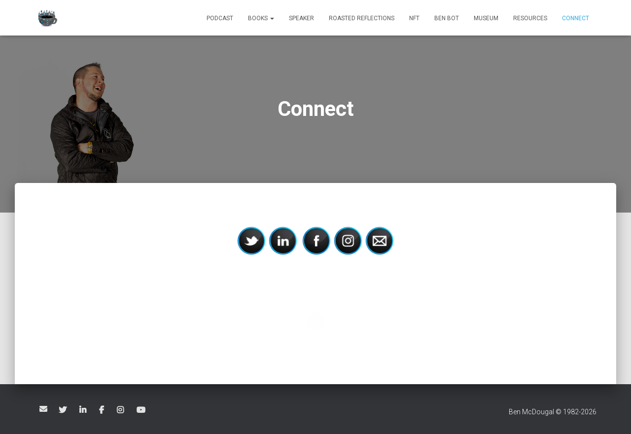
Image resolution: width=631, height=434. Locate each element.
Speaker (301, 18)
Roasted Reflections (361, 18)
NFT (414, 18)
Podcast (220, 18)
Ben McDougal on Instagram (121, 410)
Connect (575, 18)
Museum (486, 18)
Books (261, 18)
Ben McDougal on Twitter (63, 410)
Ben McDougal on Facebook (102, 410)
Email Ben (43, 409)
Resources (530, 18)
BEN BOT (446, 18)
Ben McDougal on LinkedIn (83, 410)
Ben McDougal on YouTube (142, 410)
